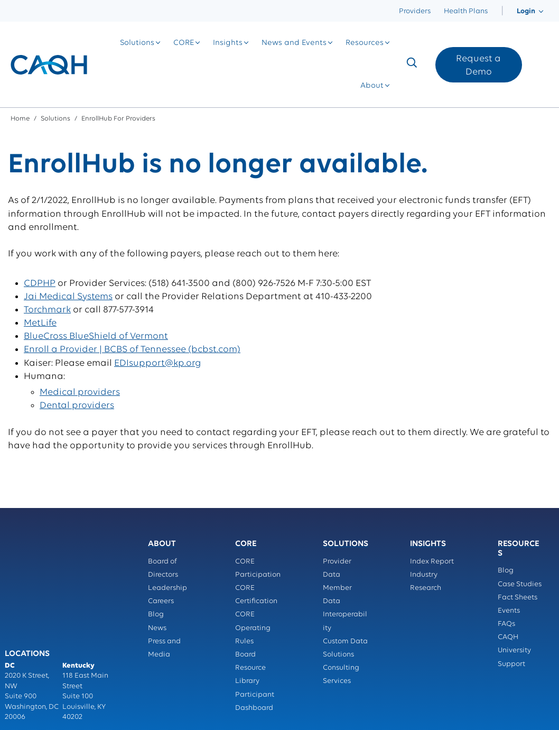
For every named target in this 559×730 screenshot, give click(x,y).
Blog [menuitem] (156, 614)
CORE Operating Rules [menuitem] (253, 628)
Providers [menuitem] (415, 11)
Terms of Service (85, 672)
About (372, 86)
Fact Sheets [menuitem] (517, 598)
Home (20, 118)
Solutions (137, 43)
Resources (365, 43)
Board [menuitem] (245, 655)
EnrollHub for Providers (118, 118)
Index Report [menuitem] (432, 562)
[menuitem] (502, 11)
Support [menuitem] (511, 664)
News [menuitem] (157, 628)
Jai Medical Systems (68, 297)
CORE (183, 43)
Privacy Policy (28, 672)
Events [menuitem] (509, 611)
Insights (228, 43)
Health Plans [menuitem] (466, 11)
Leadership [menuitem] (167, 588)
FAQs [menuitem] (506, 624)
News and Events (294, 43)
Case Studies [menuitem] (520, 584)
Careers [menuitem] (161, 601)
